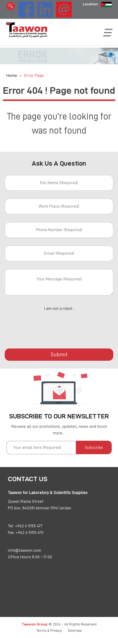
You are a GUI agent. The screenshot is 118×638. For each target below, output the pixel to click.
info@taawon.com (24, 550)
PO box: (14, 508)
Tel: (11, 526)
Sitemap (75, 630)
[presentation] (59, 326)
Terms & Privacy (49, 630)
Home (11, 75)
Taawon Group (34, 624)
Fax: (11, 532)
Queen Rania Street (25, 501)
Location (90, 4)
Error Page (34, 75)
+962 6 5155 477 (28, 526)
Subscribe (94, 447)
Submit (59, 354)
